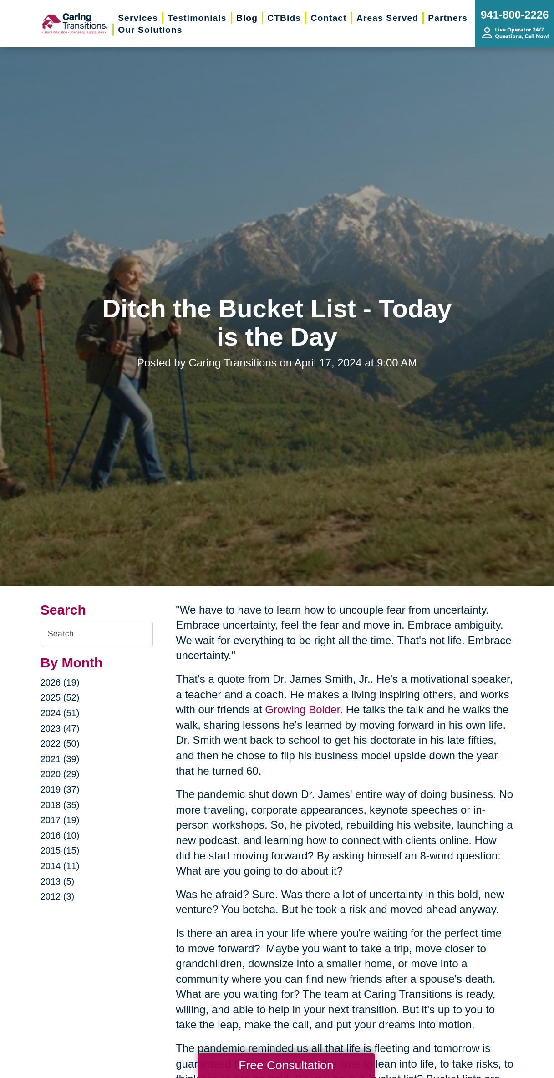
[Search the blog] (97, 634)
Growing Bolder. (304, 709)
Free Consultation (286, 1065)
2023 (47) (60, 728)
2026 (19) (60, 682)
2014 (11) (60, 866)
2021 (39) (60, 759)
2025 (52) (60, 697)
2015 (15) (60, 850)
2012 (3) (58, 896)
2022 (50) (60, 743)
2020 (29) (60, 774)
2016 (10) (60, 835)
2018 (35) (60, 805)
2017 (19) (60, 820)
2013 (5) (58, 881)
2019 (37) (60, 789)
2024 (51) (60, 713)
